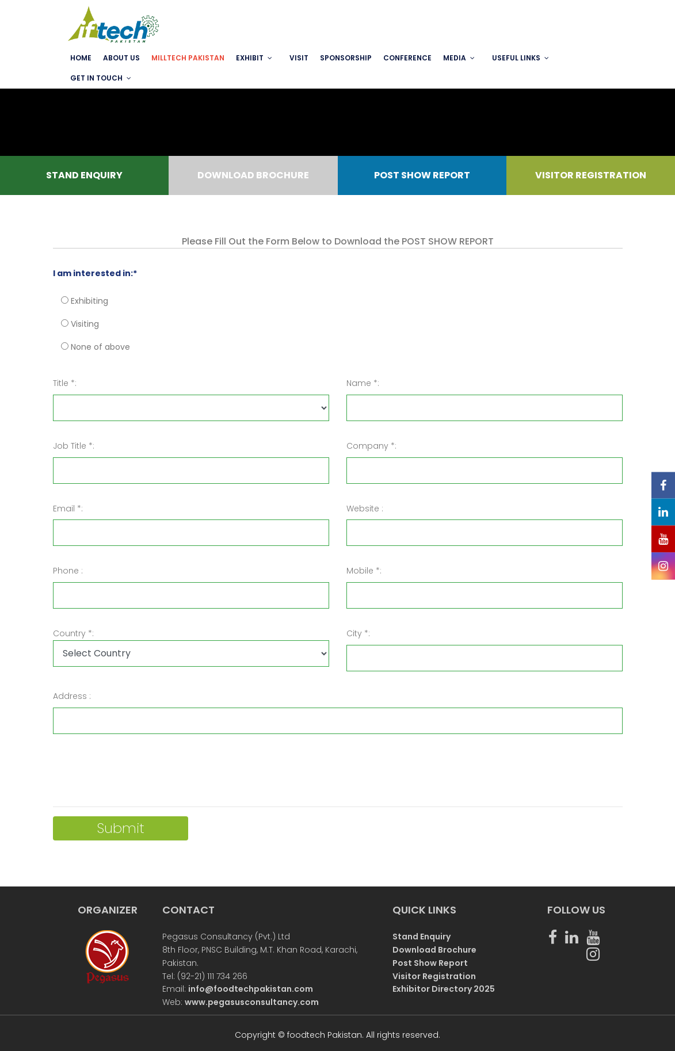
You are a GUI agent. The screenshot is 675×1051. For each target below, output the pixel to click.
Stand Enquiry (421, 936)
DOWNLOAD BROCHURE (253, 175)
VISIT (298, 58)
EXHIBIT (250, 58)
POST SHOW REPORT (422, 175)
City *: (358, 633)
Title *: (65, 383)
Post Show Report (430, 963)
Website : (364, 508)
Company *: (371, 446)
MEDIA (454, 58)
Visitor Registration (434, 976)
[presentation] (140, 774)
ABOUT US (121, 58)
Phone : (68, 570)
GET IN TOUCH (96, 78)
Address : (72, 696)
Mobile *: (364, 570)
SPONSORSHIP (346, 58)
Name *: (362, 383)
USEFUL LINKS (516, 58)
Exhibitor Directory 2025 (443, 989)
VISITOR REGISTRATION (590, 175)
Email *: (68, 508)
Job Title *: (73, 446)
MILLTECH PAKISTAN (187, 58)
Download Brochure (434, 950)
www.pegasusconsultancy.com (252, 1002)
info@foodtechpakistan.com (250, 989)
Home (80, 58)
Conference (407, 58)
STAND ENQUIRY (84, 175)
